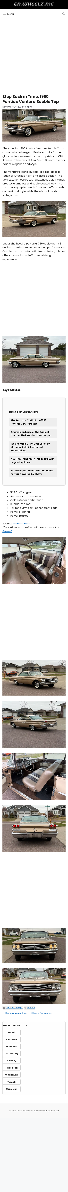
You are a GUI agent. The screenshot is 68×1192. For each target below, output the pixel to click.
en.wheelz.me (34, 4)
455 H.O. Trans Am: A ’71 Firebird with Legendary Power (32, 460)
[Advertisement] (34, 55)
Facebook (11, 1067)
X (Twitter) (11, 1053)
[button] (63, 14)
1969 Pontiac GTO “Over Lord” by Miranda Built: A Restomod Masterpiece (30, 447)
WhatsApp (11, 1074)
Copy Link (11, 1088)
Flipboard (11, 1046)
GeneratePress (51, 1110)
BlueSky (11, 1060)
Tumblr (11, 1082)
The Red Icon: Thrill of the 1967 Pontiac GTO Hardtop (28, 422)
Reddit (12, 1032)
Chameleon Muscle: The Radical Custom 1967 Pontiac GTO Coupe (31, 433)
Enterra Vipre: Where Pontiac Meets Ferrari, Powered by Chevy (32, 472)
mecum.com (21, 523)
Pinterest (11, 1039)
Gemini (7, 531)
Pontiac (31, 1007)
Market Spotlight (14, 1007)
